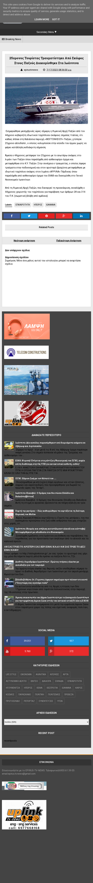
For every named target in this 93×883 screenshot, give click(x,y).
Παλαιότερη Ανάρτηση (68, 240)
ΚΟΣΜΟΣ (10, 694)
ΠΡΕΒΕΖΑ (69, 694)
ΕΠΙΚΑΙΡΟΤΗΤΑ (23, 205)
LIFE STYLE (11, 674)
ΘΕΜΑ (39, 688)
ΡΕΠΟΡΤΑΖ (29, 701)
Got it (56, 19)
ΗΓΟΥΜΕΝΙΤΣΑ (13, 688)
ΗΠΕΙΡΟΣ (38, 205)
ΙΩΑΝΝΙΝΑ (50, 205)
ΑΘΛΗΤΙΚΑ (41, 674)
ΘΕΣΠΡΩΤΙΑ (52, 688)
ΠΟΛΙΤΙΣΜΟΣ (54, 694)
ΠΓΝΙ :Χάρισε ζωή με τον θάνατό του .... (35, 478)
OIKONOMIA (26, 674)
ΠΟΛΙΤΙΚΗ (39, 694)
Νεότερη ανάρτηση (24, 240)
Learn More (41, 19)
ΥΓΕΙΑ (60, 701)
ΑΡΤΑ (65, 674)
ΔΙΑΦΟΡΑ (46, 681)
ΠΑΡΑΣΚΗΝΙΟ (24, 694)
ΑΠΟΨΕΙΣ (54, 674)
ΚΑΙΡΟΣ (78, 688)
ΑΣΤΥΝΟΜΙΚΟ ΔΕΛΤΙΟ (16, 681)
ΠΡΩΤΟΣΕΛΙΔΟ (13, 701)
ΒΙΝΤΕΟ (34, 681)
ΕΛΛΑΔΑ (59, 681)
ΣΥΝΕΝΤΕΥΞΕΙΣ (46, 701)
